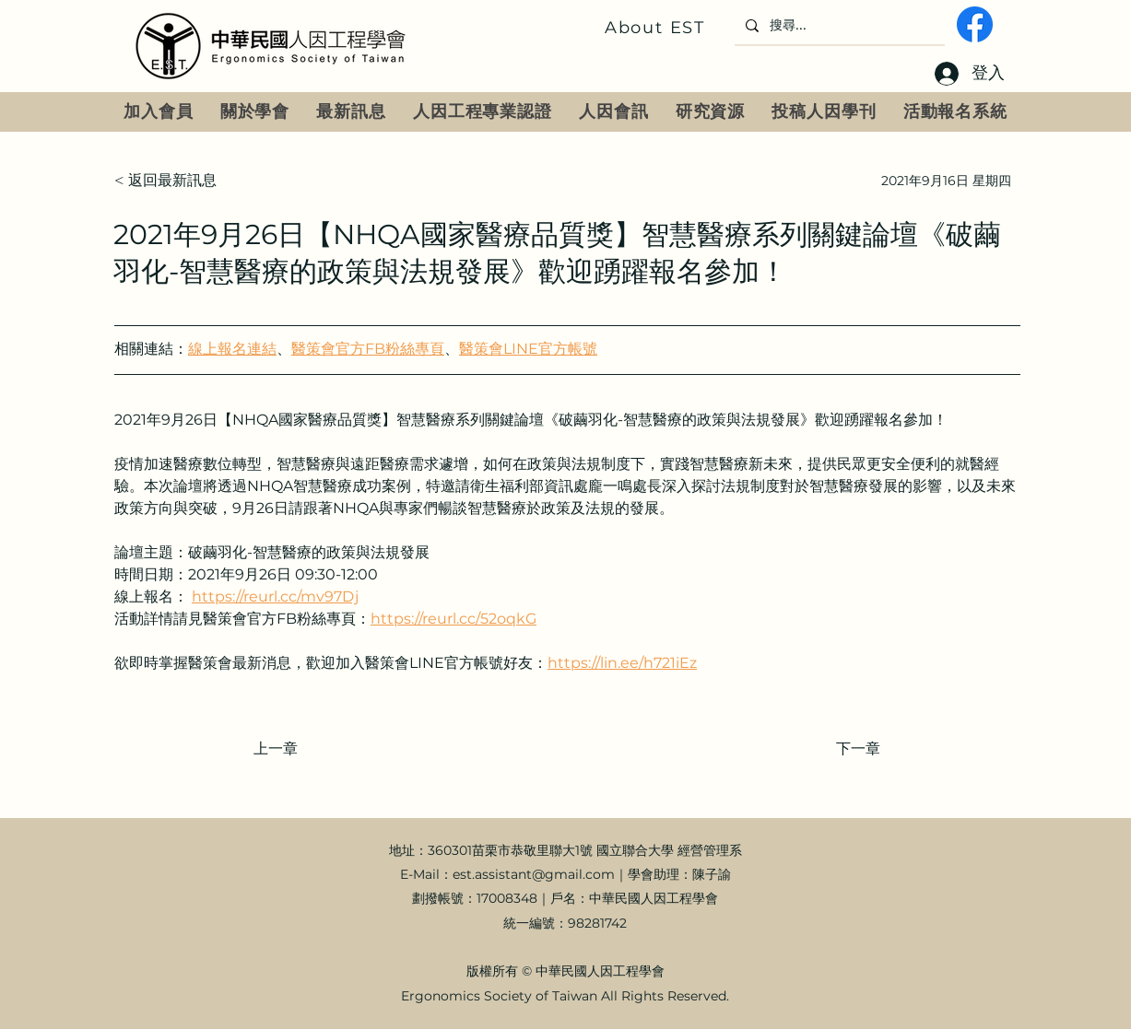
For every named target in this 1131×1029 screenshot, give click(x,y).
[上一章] (314, 749)
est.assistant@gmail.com (534, 874)
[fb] (975, 24)
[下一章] (834, 749)
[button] (255, 112)
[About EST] (657, 27)
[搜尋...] (838, 25)
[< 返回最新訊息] (175, 180)
